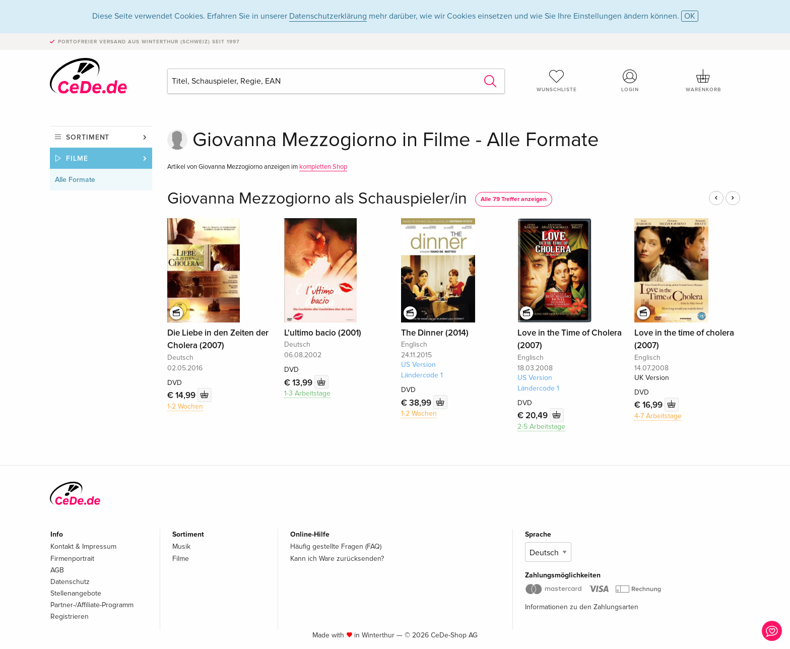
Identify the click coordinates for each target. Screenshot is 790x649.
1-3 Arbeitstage (307, 393)
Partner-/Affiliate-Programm (92, 605)
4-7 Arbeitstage (658, 416)
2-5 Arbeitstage (541, 426)
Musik (181, 546)
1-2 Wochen (185, 406)
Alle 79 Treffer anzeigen (514, 199)
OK (689, 16)
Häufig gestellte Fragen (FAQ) (335, 546)
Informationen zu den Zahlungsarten (581, 607)
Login (630, 81)
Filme (77, 158)
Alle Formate (75, 179)
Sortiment (87, 137)
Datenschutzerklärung (328, 16)
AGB (57, 570)
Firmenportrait (72, 558)
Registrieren (69, 616)
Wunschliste (557, 81)
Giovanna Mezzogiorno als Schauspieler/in (317, 199)
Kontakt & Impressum (83, 546)
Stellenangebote (75, 593)
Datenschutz (70, 581)
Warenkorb (703, 81)
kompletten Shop (323, 167)
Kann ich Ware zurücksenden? (337, 558)
